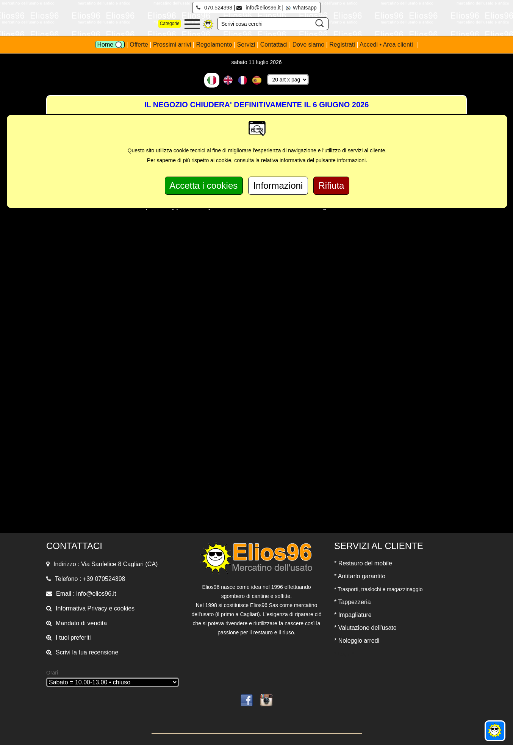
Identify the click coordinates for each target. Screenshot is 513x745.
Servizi (247, 44)
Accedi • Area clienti (387, 44)
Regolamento (215, 44)
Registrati (342, 44)
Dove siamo (308, 44)
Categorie (170, 23)
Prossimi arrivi (172, 44)
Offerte (140, 44)
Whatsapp (301, 8)
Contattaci (274, 44)
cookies (124, 608)
